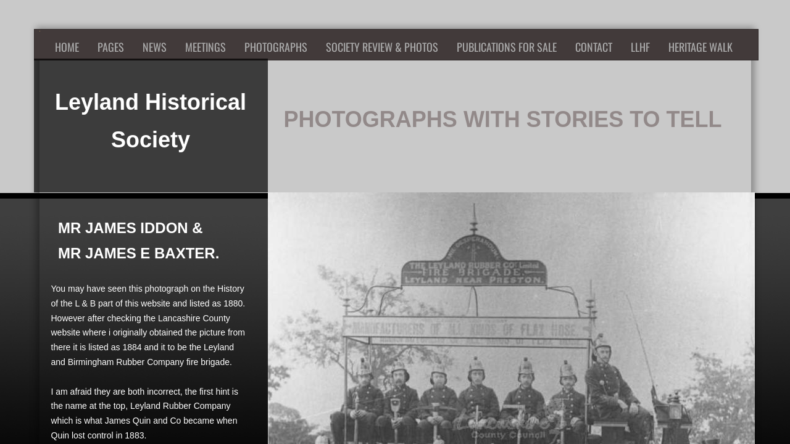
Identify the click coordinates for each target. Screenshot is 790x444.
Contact (593, 47)
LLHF (640, 47)
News (155, 47)
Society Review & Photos (382, 47)
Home (67, 47)
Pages (111, 47)
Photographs (275, 47)
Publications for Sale (507, 47)
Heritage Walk (700, 47)
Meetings (205, 47)
